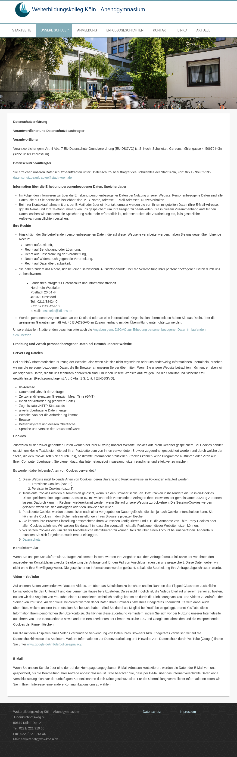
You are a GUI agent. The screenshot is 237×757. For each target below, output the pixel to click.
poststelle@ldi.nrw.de (56, 311)
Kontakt (160, 30)
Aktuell (203, 30)
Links (182, 30)
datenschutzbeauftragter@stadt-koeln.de (42, 177)
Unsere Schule (53, 30)
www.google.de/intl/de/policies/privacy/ (54, 644)
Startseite (21, 30)
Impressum (188, 711)
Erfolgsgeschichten (124, 30)
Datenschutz (31, 539)
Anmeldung (87, 30)
